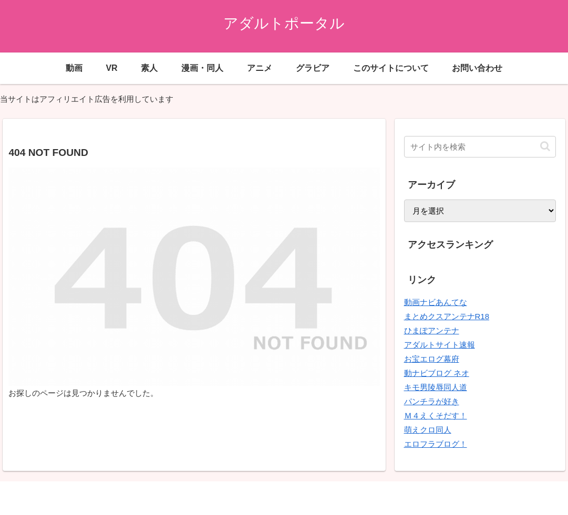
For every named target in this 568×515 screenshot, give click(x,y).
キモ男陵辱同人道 (435, 387)
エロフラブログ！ (435, 443)
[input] (480, 146)
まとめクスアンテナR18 (447, 316)
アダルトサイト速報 (439, 344)
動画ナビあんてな (435, 302)
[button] (545, 146)
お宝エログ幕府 (431, 358)
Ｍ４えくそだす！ (435, 415)
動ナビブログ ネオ (436, 373)
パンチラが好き (431, 401)
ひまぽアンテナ (431, 330)
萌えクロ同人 (427, 429)
